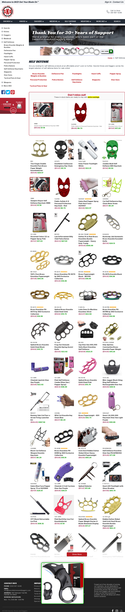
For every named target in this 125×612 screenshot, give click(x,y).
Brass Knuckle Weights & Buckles (38, 75)
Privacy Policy (39, 586)
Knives (23, 21)
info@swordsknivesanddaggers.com (17, 590)
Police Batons (9, 66)
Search (117, 21)
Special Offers (39, 601)
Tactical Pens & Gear (12, 78)
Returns (37, 588)
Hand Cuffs (8, 57)
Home (110, 58)
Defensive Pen (10, 50)
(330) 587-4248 (16, 586)
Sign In (108, 2)
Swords (7, 21)
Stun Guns (8, 75)
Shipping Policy (39, 591)
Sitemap (37, 599)
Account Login (39, 596)
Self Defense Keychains (13, 69)
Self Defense (70, 22)
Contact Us (118, 2)
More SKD (101, 21)
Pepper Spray (9, 60)
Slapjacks (8, 72)
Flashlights (8, 53)
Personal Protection (12, 63)
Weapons (86, 21)
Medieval (55, 21)
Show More (77, 554)
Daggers (39, 21)
